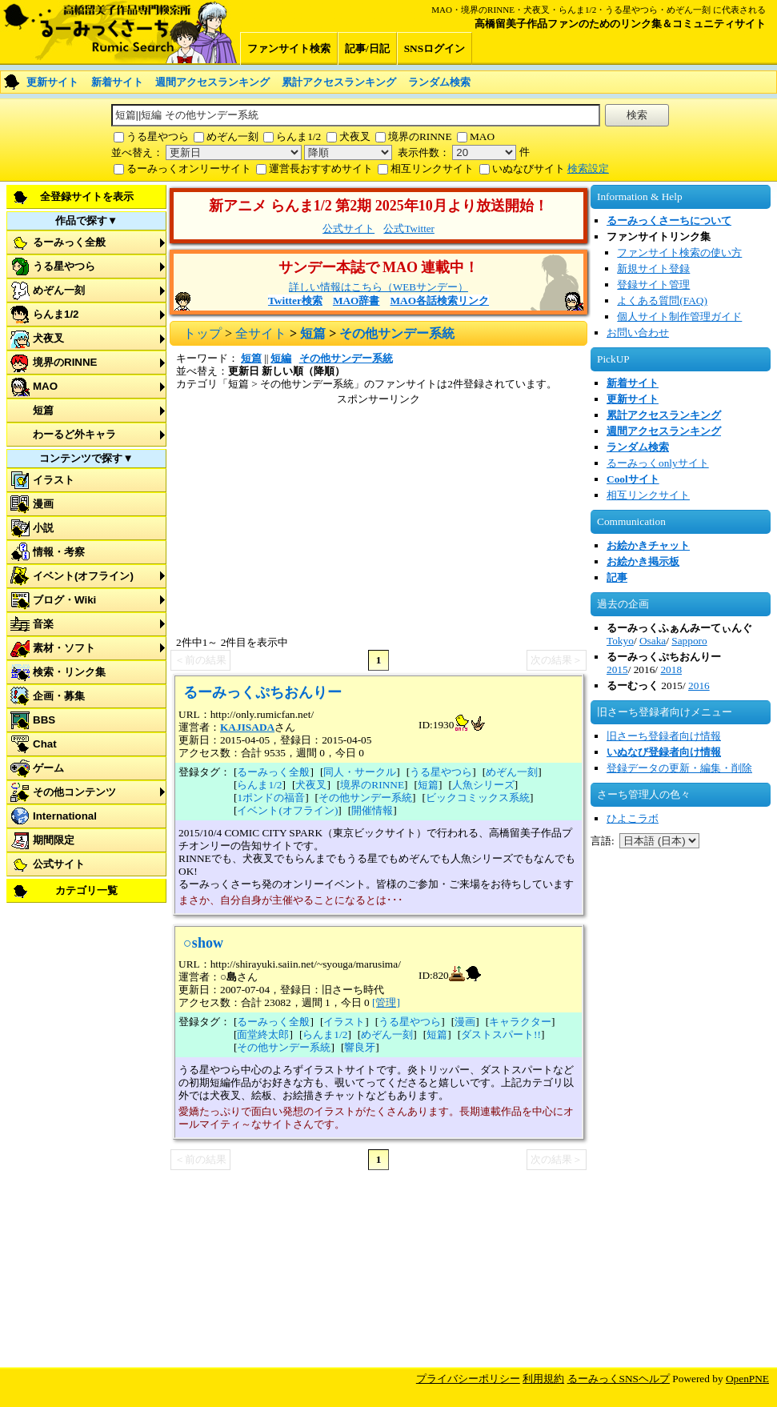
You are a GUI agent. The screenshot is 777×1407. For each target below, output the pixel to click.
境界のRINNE (420, 136)
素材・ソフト (64, 648)
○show (203, 943)
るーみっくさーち (120, 32)
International (65, 816)
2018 (671, 669)
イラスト (53, 480)
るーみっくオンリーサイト (188, 168)
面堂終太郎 (263, 1034)
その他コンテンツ (74, 792)
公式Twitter (408, 228)
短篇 (43, 410)
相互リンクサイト (432, 168)
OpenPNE (747, 1379)
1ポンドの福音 (271, 798)
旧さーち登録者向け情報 (664, 736)
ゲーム (48, 768)
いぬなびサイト (528, 168)
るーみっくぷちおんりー (262, 692)
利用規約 (543, 1379)
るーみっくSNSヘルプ (618, 1379)
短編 (280, 358)
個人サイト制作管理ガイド (679, 317)
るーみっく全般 (69, 242)
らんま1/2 (298, 136)
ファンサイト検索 (288, 48)
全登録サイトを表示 (87, 196)
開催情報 (372, 810)
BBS (44, 720)
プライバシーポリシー (468, 1379)
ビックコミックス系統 (478, 798)
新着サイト (117, 82)
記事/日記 (367, 48)
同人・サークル (359, 772)
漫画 (43, 504)
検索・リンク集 (69, 672)
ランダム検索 (439, 82)
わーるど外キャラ (74, 434)
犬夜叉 (354, 136)
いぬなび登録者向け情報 (664, 752)
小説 (43, 528)
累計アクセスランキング (339, 82)
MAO (482, 136)
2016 (699, 685)
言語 (601, 841)
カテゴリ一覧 (86, 890)
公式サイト (59, 864)
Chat (45, 744)
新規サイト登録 (653, 269)
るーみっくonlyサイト (658, 463)
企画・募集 (59, 696)
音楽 (43, 624)
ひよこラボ (633, 818)
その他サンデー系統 (346, 358)
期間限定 (53, 840)
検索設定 (588, 168)
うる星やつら (157, 136)
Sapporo (689, 641)
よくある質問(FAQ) (662, 301)
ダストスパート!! (501, 1034)
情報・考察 (59, 552)
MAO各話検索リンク (439, 301)
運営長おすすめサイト (321, 168)
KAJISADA (247, 727)
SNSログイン (434, 48)
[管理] (386, 1002)
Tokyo (620, 641)
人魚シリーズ (483, 785)
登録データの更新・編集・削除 (679, 768)
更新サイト (52, 82)
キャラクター (520, 1022)
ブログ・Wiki (64, 600)
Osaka (652, 641)
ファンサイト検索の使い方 (679, 253)
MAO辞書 (356, 301)
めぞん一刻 (232, 136)
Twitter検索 (295, 301)
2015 (617, 669)
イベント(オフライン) (83, 576)
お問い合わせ (638, 333)
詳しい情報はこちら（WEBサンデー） (378, 287)
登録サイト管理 (653, 285)
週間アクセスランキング (212, 82)
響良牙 (359, 1047)
